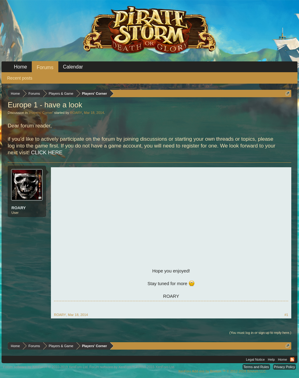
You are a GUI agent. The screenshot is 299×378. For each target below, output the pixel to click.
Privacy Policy (284, 367)
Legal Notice (255, 359)
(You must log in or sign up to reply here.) (260, 332)
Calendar (73, 66)
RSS (292, 359)
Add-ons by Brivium (222, 371)
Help (271, 359)
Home (20, 66)
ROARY (76, 112)
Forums (45, 67)
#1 (286, 315)
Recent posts (19, 78)
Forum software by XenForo (46, 367)
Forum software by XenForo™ (132, 367)
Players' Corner (40, 112)
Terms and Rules (256, 367)
